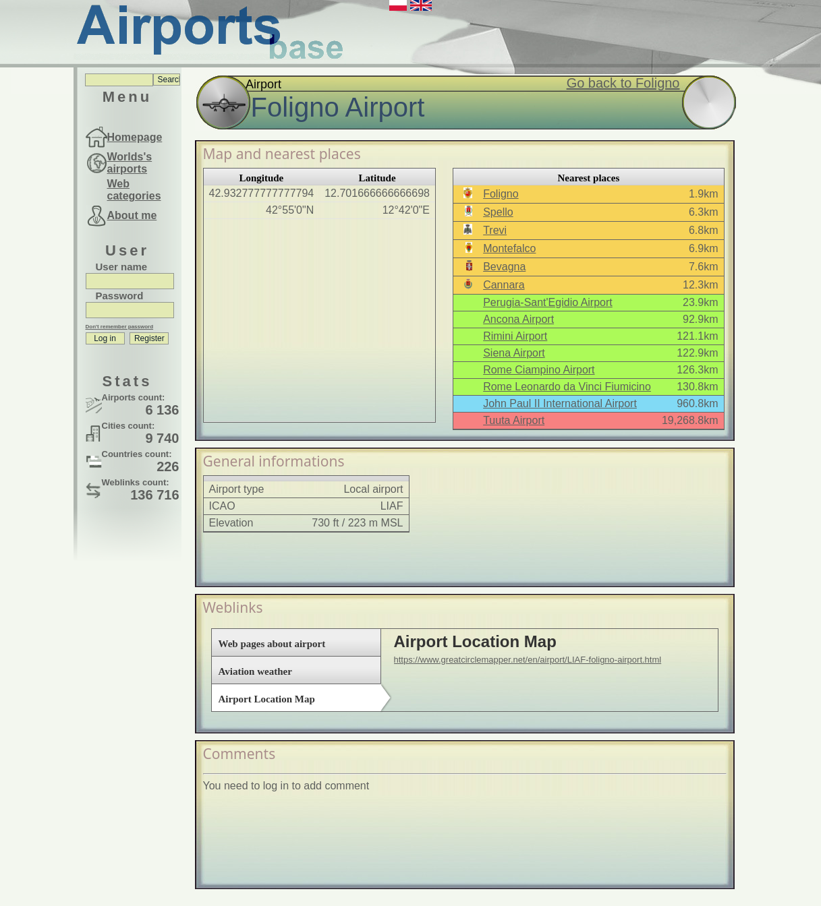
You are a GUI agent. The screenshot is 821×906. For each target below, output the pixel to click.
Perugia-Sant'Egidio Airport (548, 302)
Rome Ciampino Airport (538, 369)
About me (132, 215)
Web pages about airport (272, 643)
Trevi (495, 230)
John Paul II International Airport (560, 403)
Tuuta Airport (513, 420)
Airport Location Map (267, 699)
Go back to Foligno (623, 83)
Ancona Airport (518, 319)
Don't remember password (120, 327)
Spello (498, 212)
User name (122, 266)
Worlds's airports (129, 163)
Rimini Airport (515, 336)
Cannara (503, 285)
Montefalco (509, 248)
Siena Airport (514, 353)
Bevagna (504, 266)
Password (120, 295)
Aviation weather (255, 671)
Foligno (500, 194)
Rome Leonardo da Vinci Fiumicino (567, 386)
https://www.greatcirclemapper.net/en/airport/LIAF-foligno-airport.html (528, 660)
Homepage (135, 137)
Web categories (134, 190)
